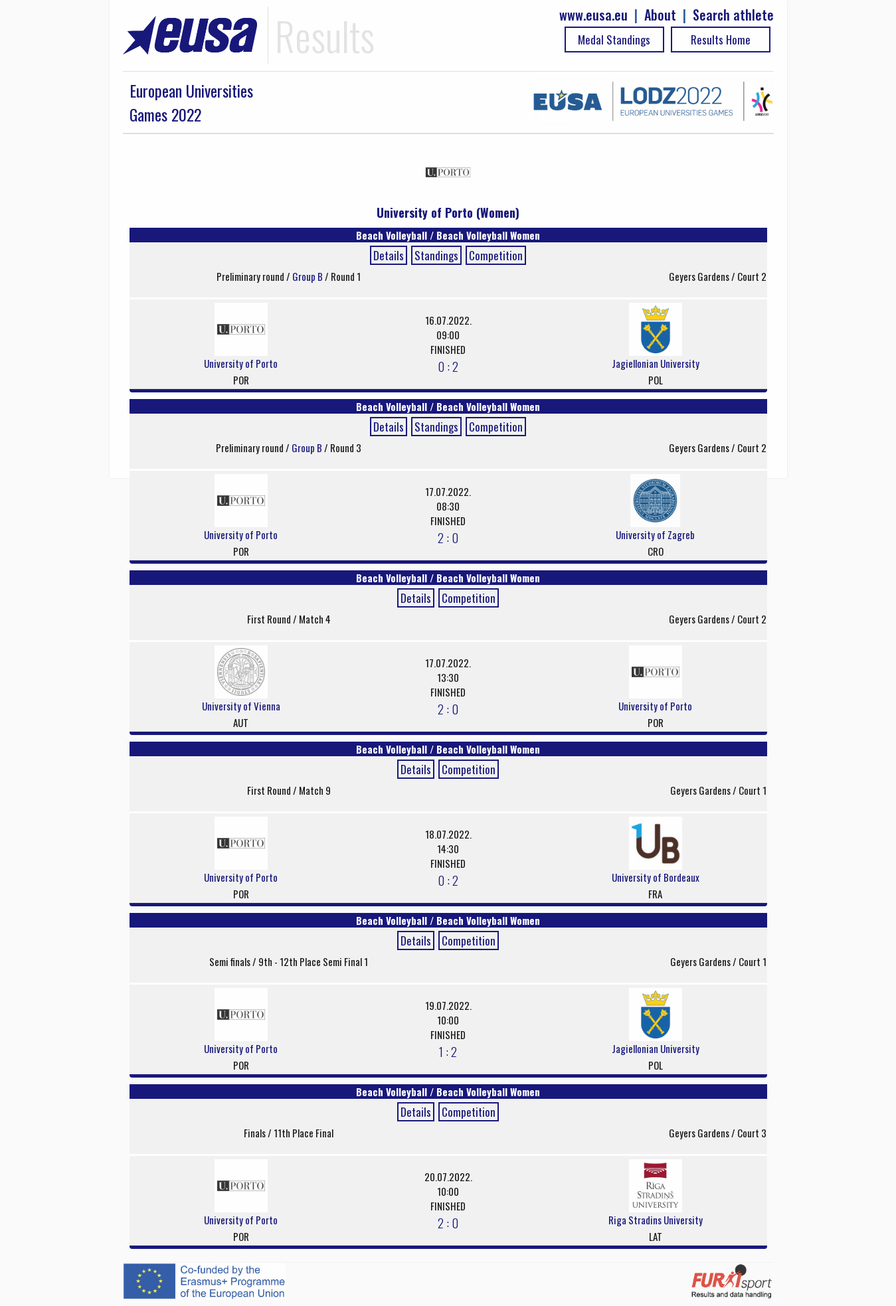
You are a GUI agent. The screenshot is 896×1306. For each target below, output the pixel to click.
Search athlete (733, 15)
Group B (308, 276)
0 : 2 (448, 366)
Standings (436, 255)
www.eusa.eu (593, 15)
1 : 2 (448, 1051)
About (660, 15)
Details (388, 255)
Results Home (721, 39)
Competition (496, 255)
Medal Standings (614, 39)
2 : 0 (448, 537)
